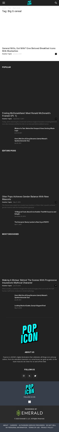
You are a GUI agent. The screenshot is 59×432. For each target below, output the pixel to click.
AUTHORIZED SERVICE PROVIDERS (32, 425)
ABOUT (5, 425)
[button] (56, 3)
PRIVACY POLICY (47, 427)
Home (4, 8)
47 (55, 285)
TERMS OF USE (34, 427)
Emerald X (23, 419)
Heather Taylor (7, 54)
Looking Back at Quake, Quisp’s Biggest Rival (30, 305)
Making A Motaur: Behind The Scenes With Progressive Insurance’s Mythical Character (29, 281)
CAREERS (13, 425)
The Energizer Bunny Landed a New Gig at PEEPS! (32, 222)
